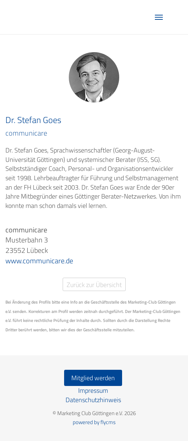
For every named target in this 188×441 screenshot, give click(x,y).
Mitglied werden (93, 378)
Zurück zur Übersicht (94, 285)
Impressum (93, 390)
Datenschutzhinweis (93, 400)
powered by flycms (94, 422)
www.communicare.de (39, 260)
